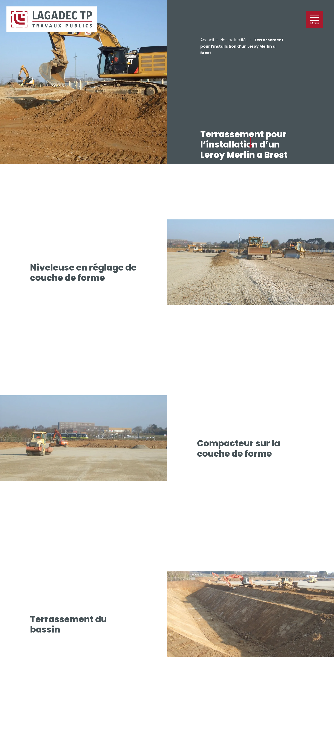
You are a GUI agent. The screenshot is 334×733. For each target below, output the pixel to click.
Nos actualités (234, 40)
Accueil (207, 40)
